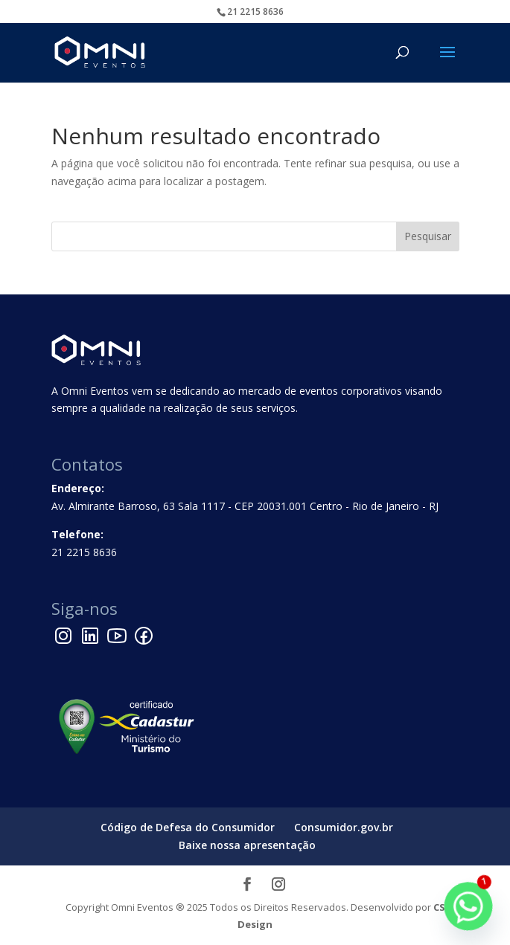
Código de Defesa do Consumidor (188, 827)
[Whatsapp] (468, 906)
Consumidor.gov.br (343, 827)
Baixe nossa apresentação (247, 845)
